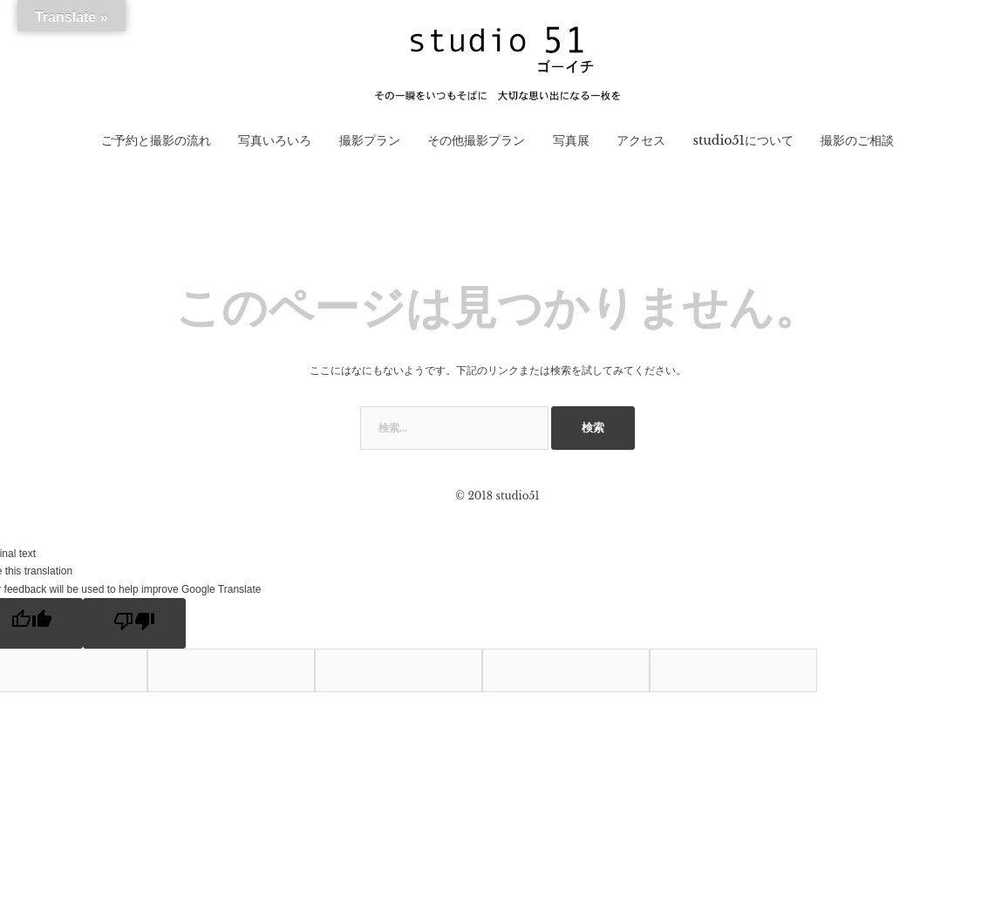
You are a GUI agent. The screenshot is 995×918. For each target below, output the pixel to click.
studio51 (517, 495)
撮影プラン (369, 140)
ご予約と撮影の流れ (156, 140)
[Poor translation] (134, 623)
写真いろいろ (274, 140)
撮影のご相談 (857, 140)
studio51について (742, 140)
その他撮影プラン (476, 140)
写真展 (571, 140)
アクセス (641, 140)
